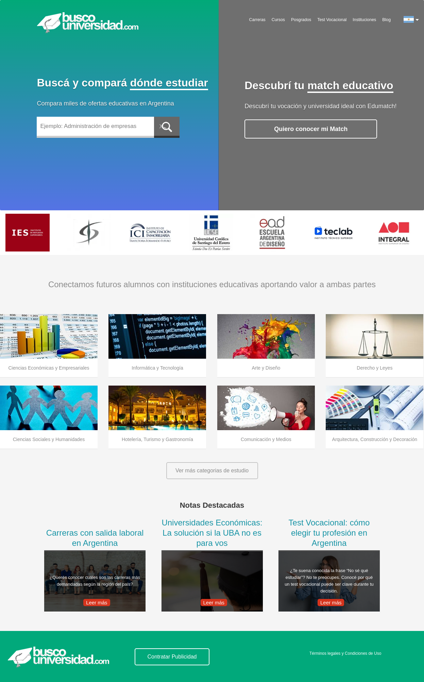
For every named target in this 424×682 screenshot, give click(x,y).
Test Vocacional (331, 20)
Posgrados (301, 20)
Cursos (278, 20)
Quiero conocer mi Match (310, 129)
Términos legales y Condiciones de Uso (345, 653)
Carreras (257, 20)
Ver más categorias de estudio (212, 470)
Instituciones (364, 20)
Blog (386, 20)
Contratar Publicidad (172, 657)
